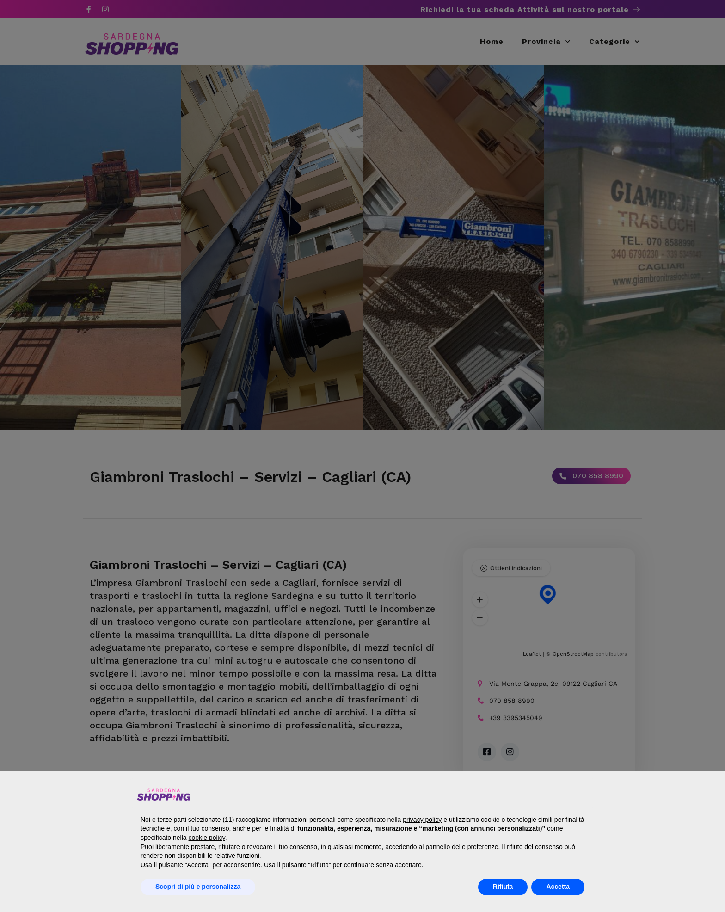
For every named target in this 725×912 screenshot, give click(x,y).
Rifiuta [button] (503, 886)
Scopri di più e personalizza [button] (197, 886)
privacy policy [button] (422, 819)
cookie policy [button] (207, 837)
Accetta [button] (558, 886)
